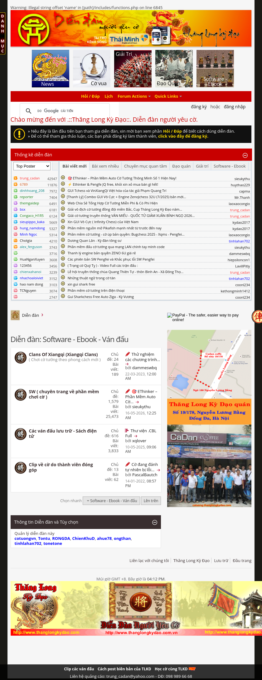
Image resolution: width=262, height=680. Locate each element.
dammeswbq (239, 253)
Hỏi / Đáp (90, 96)
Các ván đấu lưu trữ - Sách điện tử (63, 433)
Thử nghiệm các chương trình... (142, 356)
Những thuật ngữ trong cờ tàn (91, 278)
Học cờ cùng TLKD (175, 669)
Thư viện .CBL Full (140, 433)
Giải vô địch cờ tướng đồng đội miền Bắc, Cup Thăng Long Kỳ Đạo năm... (125, 209)
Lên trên (151, 500)
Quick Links (166, 96)
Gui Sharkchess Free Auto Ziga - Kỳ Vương (101, 296)
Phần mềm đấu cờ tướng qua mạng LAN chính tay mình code (116, 246)
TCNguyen (28, 290)
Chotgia (26, 240)
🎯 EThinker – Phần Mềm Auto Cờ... (141, 396)
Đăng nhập (235, 107)
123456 (26, 265)
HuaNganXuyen (32, 259)
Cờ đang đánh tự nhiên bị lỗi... (141, 467)
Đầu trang (242, 560)
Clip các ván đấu (79, 669)
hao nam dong (31, 284)
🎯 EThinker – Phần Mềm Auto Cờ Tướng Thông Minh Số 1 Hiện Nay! (122, 178)
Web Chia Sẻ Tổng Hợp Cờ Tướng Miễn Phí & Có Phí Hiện (113, 203)
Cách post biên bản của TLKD (124, 669)
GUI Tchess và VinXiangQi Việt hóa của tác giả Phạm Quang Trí (117, 190)
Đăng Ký (199, 107)
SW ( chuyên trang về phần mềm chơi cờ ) (64, 394)
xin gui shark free (81, 284)
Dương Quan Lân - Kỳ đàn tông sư (95, 240)
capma (244, 191)
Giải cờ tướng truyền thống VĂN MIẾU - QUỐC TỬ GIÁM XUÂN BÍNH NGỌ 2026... (131, 215)
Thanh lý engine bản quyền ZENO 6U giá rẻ (102, 253)
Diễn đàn (30, 315)
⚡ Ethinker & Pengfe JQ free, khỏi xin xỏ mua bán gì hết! (113, 184)
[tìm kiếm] (63, 111)
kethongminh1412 (235, 291)
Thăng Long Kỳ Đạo (191, 560)
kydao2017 (241, 222)
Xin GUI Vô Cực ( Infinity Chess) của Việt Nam (103, 221)
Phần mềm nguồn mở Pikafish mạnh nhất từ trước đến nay (115, 228)
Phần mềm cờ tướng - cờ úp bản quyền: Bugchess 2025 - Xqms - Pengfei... (126, 234)
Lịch (108, 96)
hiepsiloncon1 (239, 259)
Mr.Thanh (242, 197)
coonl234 (242, 284)
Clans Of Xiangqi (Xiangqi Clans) (63, 354)
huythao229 (240, 185)
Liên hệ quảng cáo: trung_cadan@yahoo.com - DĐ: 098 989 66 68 (131, 676)
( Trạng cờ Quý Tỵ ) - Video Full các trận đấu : (103, 265)
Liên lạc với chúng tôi (149, 560)
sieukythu (242, 178)
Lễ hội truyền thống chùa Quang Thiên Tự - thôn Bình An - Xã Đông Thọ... (125, 271)
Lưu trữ (221, 560)
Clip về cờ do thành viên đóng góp (61, 467)
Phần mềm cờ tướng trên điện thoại (96, 290)
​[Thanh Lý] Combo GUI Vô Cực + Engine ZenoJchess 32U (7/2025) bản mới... (126, 196)
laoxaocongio (239, 203)
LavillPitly (242, 266)
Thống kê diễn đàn (33, 155)
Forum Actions (132, 96)
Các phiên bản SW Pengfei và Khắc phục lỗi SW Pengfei (111, 259)
